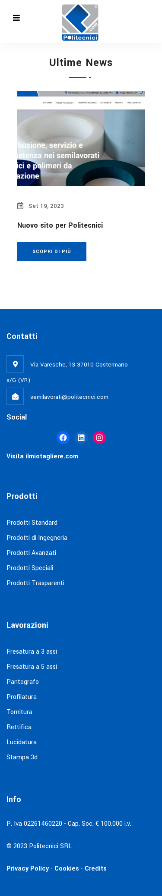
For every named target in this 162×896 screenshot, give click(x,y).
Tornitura (19, 712)
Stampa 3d (22, 757)
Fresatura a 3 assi (31, 651)
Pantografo (22, 681)
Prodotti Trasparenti (35, 583)
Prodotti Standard (31, 522)
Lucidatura (21, 742)
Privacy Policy (27, 868)
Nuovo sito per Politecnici (60, 225)
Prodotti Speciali (29, 568)
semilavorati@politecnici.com (69, 397)
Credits (96, 868)
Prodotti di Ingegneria (36, 537)
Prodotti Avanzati (31, 553)
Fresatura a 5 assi (31, 666)
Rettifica (19, 727)
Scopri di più (51, 251)
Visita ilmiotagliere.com (42, 456)
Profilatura (21, 697)
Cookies (66, 868)
